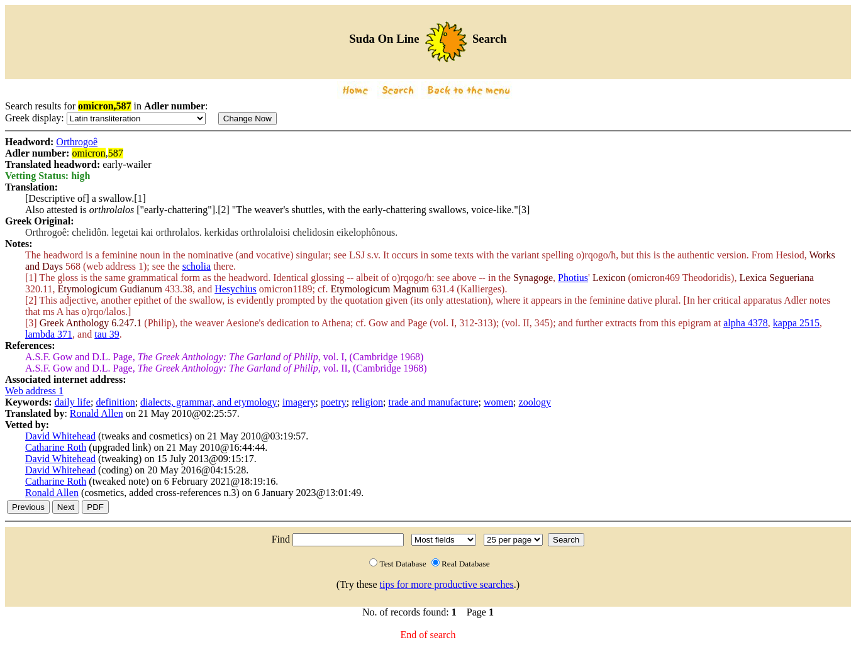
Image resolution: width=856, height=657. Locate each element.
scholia (196, 266)
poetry (334, 402)
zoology (535, 402)
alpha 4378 (745, 322)
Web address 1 (34, 390)
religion (367, 402)
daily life (73, 402)
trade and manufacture (433, 402)
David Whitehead (60, 436)
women (498, 402)
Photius (573, 277)
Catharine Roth (55, 447)
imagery (298, 402)
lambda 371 (48, 334)
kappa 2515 (796, 322)
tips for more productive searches (447, 584)
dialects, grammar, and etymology (208, 402)
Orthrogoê (76, 141)
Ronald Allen (96, 413)
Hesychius (235, 289)
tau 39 (107, 334)
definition (115, 402)
